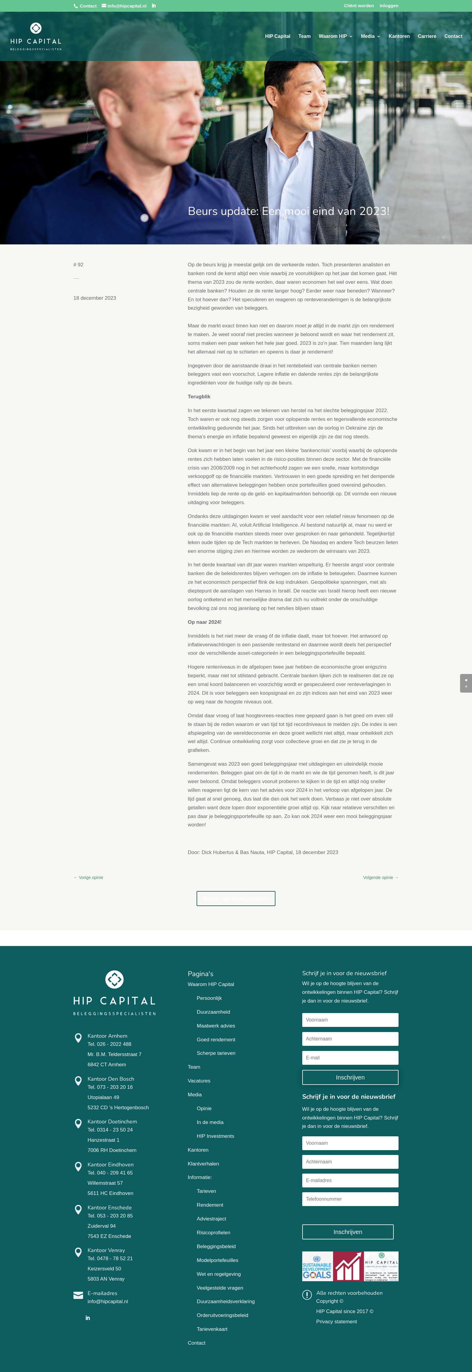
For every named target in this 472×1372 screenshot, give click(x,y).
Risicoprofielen (214, 1233)
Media (367, 36)
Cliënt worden (359, 5)
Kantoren (399, 36)
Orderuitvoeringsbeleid (222, 1315)
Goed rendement (216, 1040)
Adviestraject (211, 1219)
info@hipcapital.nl (108, 1301)
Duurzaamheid (213, 1012)
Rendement (210, 1205)
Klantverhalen (203, 1164)
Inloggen (389, 5)
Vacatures (199, 1081)
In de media (210, 1122)
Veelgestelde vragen (220, 1288)
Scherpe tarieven (216, 1053)
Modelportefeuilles (217, 1260)
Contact (88, 5)
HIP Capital (277, 36)
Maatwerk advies (216, 1026)
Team (305, 36)
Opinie (204, 1108)
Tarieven (206, 1191)
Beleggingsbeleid (216, 1246)
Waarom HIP (333, 36)
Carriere (427, 36)
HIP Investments (215, 1136)
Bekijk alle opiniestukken (236, 898)
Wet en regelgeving (219, 1274)
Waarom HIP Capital (211, 984)
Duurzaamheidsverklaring (226, 1301)
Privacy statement (336, 1322)
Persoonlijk (209, 998)
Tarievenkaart (212, 1329)
